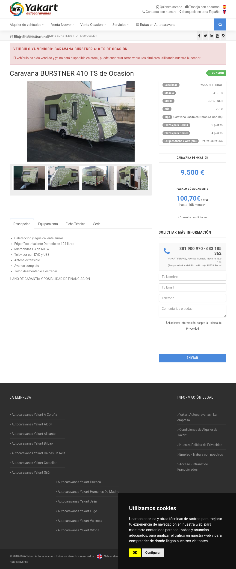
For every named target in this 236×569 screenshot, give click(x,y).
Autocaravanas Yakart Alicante (33, 434)
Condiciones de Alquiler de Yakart (197, 432)
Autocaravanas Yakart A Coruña (33, 414)
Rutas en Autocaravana (156, 25)
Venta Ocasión (93, 25)
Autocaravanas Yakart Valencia (79, 521)
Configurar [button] (153, 552)
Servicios (121, 25)
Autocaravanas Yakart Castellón (33, 463)
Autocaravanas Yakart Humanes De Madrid (87, 492)
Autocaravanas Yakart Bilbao (31, 443)
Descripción (21, 224)
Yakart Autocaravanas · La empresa (197, 417)
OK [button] (135, 552)
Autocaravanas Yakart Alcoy (31, 424)
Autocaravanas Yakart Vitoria (77, 530)
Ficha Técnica (76, 224)
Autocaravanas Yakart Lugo (76, 511)
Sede (96, 224)
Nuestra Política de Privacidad (199, 445)
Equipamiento (48, 224)
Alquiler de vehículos (27, 25)
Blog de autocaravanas (29, 37)
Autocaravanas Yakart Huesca (78, 482)
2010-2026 (19, 556)
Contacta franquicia (180, 12)
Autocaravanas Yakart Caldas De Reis (37, 453)
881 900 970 (191, 248)
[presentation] (194, 341)
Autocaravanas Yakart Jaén (76, 501)
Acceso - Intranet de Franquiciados (192, 467)
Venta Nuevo (62, 25)
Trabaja (202, 7)
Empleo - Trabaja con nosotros (200, 454)
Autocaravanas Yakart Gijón (30, 472)
